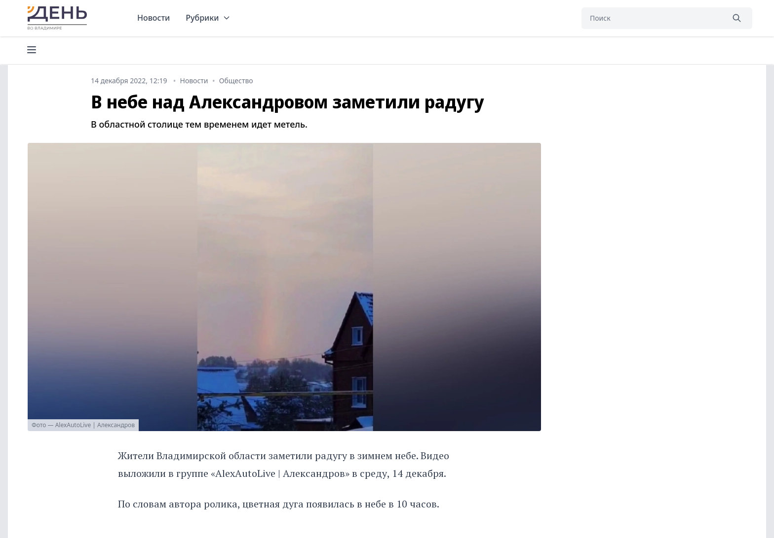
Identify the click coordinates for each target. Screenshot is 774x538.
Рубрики (208, 17)
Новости (153, 17)
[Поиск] (652, 18)
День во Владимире (59, 18)
